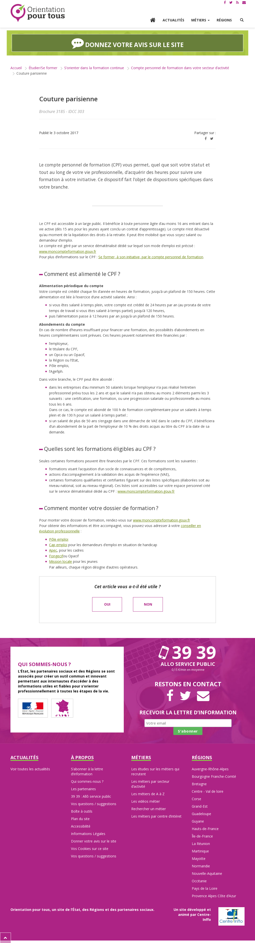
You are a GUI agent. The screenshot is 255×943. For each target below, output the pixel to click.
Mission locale (60, 561)
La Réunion (201, 843)
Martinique (200, 850)
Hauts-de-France (205, 828)
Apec (53, 550)
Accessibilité (80, 826)
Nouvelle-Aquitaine (207, 873)
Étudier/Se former (43, 67)
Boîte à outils (81, 811)
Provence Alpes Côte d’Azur (214, 895)
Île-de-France (202, 836)
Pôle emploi (58, 539)
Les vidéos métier (145, 801)
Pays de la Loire (204, 888)
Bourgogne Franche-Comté (214, 776)
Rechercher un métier (148, 808)
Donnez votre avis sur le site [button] (128, 43)
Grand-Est (200, 806)
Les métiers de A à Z (148, 793)
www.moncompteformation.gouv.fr (67, 251)
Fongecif (56, 555)
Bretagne (199, 783)
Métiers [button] (200, 20)
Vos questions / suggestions (93, 803)
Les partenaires (83, 788)
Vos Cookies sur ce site (89, 848)
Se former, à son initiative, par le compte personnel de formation (150, 256)
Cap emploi (58, 544)
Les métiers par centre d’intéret (156, 816)
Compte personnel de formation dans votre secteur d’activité (180, 67)
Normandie (201, 865)
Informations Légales (88, 833)
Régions (224, 20)
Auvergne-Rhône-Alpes (210, 768)
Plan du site (80, 818)
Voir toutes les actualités (30, 768)
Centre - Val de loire (207, 791)
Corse (196, 798)
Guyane (198, 821)
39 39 (188, 652)
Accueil (16, 67)
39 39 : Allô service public (91, 796)
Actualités (173, 20)
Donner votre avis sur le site (93, 840)
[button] (241, 20)
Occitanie (199, 880)
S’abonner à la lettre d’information (87, 771)
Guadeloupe (201, 813)
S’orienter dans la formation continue (94, 67)
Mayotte (198, 858)
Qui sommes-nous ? (87, 781)
